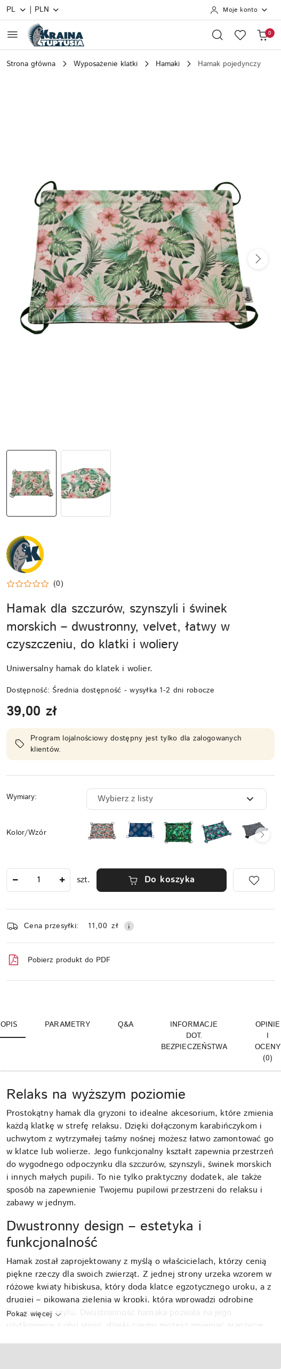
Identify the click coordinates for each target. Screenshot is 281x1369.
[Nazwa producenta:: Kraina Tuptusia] (25, 554)
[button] (258, 259)
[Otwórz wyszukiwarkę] (217, 35)
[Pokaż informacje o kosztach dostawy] (129, 926)
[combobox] (176, 799)
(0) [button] (58, 583)
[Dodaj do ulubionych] (254, 880)
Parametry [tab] (67, 1024)
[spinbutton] (38, 880)
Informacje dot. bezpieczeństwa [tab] (194, 1035)
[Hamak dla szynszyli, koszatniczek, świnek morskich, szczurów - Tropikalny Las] (216, 831)
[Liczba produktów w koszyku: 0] (262, 35)
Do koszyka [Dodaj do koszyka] (161, 880)
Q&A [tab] (125, 1024)
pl (16, 9)
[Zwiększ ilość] (62, 880)
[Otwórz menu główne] (12, 34)
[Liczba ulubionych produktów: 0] (240, 35)
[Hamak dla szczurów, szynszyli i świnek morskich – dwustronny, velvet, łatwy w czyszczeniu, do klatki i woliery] (140, 830)
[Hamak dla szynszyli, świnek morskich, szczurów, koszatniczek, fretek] (254, 830)
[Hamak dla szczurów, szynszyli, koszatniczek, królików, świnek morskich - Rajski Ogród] (178, 832)
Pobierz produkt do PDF (58, 960)
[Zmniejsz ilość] (15, 880)
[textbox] (163, 799)
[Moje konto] (239, 10)
